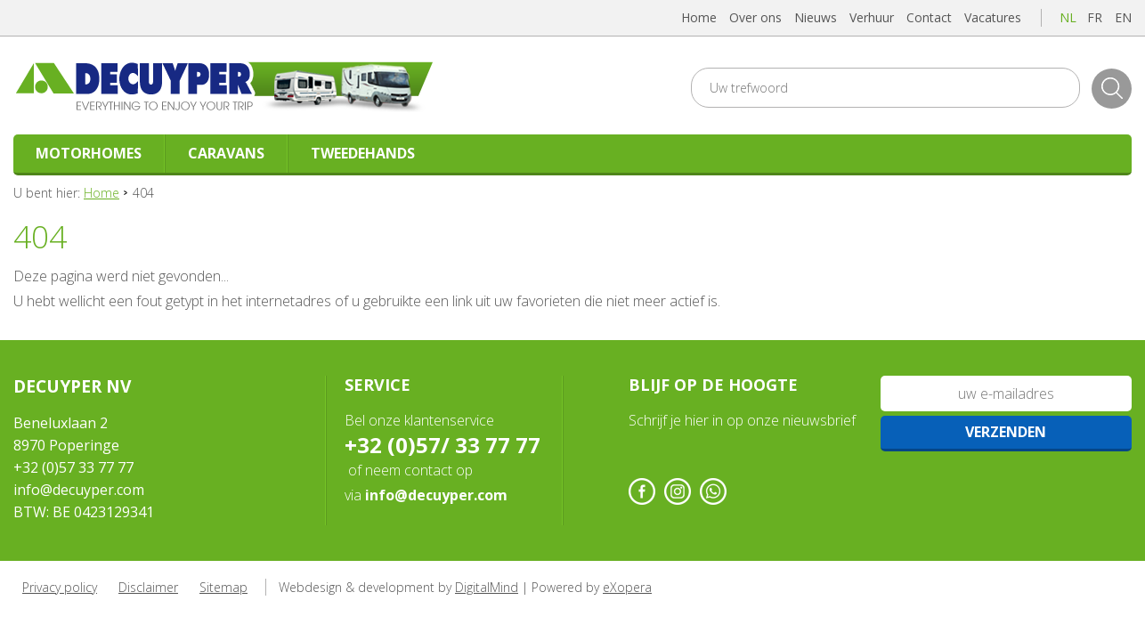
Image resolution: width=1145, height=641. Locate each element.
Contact (929, 17)
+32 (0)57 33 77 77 (73, 467)
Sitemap (223, 587)
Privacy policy (59, 587)
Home (699, 17)
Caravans (226, 153)
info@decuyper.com (78, 489)
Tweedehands (363, 153)
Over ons (755, 17)
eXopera (627, 587)
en (1123, 17)
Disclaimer (148, 587)
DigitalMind (486, 587)
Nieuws (815, 17)
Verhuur (871, 17)
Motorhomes (89, 153)
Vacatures (992, 17)
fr (1094, 17)
